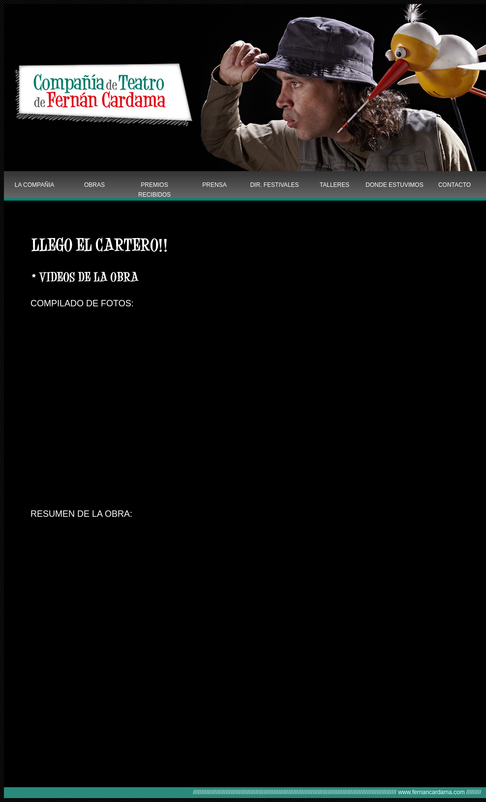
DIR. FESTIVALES (274, 184)
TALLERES (334, 184)
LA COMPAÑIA (34, 184)
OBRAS (94, 184)
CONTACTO (454, 184)
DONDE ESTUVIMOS (394, 184)
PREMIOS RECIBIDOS (154, 189)
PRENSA (214, 184)
